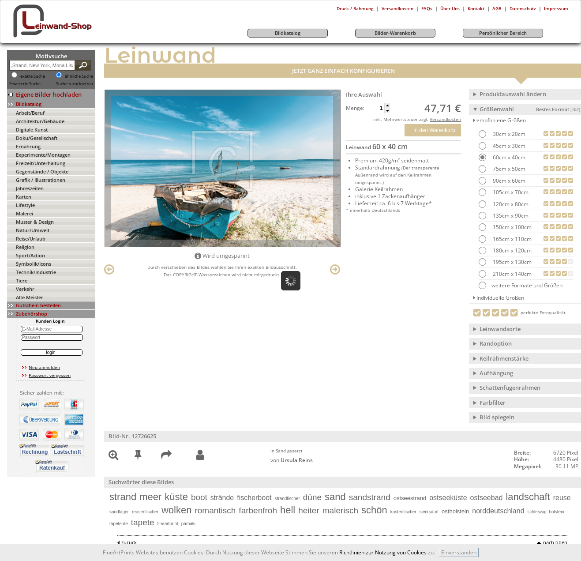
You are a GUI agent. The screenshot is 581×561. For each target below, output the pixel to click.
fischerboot (254, 497)
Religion (25, 247)
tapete (142, 522)
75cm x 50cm (508, 169)
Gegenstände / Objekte (42, 171)
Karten (23, 196)
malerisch (340, 510)
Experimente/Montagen (43, 154)
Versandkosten (397, 8)
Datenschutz (523, 8)
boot (199, 497)
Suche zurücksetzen (74, 84)
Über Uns (450, 8)
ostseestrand (410, 498)
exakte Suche (32, 76)
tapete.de (118, 523)
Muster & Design (35, 221)
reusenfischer (145, 511)
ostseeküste (448, 497)
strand (122, 496)
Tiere (21, 280)
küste (176, 496)
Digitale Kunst (32, 129)
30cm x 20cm (508, 134)
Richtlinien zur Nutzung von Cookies (383, 552)
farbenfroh (258, 510)
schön (374, 510)
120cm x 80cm (510, 204)
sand (335, 496)
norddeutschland (498, 511)
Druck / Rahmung (355, 8)
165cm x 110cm (511, 239)
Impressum (556, 8)
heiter (308, 510)
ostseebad (486, 497)
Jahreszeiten (30, 188)
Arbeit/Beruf (30, 112)
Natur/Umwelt (32, 230)
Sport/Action (30, 255)
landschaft (528, 496)
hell (287, 510)
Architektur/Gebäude (40, 121)
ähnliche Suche (79, 76)
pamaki (188, 523)
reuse (562, 497)
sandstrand (369, 497)
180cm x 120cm (511, 250)
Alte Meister (29, 297)
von (291, 460)
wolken (176, 510)
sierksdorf (429, 511)
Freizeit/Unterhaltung (40, 163)
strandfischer (287, 498)
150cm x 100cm (511, 227)
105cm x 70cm (510, 192)
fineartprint (167, 523)
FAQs (426, 8)
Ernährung (28, 146)
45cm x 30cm (508, 146)
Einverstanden (458, 552)
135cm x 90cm (510, 215)
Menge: (355, 108)
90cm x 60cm (508, 180)
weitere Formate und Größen (520, 285)
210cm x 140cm (511, 274)
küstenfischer (403, 511)
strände (222, 497)
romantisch (215, 510)
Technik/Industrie (36, 272)
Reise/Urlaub (30, 238)
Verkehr (25, 289)
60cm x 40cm (508, 157)
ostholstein (455, 511)
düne (312, 497)
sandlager (119, 511)
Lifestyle (25, 205)
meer (150, 496)
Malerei (24, 213)
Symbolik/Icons (33, 263)
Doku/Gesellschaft (36, 138)
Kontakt (476, 8)
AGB (497, 8)
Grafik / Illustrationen (40, 180)
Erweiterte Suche (25, 84)
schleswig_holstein (546, 511)
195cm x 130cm (511, 262)
